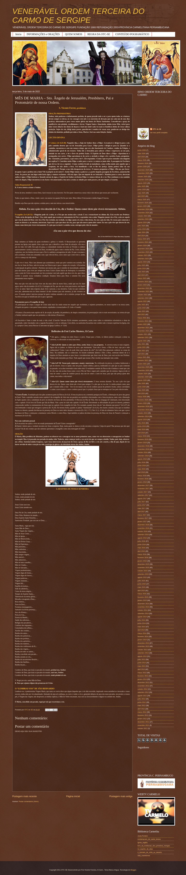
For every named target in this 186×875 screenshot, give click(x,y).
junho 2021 (142, 347)
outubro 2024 (142, 216)
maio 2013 (141, 666)
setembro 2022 (143, 298)
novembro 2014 (143, 607)
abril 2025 (141, 196)
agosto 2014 (142, 617)
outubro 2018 (142, 452)
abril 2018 (141, 472)
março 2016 (142, 554)
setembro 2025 (143, 180)
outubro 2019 (142, 413)
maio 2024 (141, 232)
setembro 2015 (143, 574)
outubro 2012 (142, 689)
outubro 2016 (142, 531)
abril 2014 (141, 630)
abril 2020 (141, 393)
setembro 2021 (143, 337)
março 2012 (142, 712)
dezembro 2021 (143, 328)
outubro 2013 (142, 650)
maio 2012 (141, 705)
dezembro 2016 (143, 525)
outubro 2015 (142, 571)
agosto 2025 (142, 183)
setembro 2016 (143, 535)
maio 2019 (141, 429)
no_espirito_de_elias (145, 849)
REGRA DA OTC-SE (98, 34)
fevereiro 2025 (143, 203)
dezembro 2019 (143, 406)
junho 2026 (142, 150)
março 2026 (142, 160)
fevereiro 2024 (143, 242)
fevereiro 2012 (143, 715)
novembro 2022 (143, 291)
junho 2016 (142, 544)
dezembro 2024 (143, 209)
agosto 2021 (142, 341)
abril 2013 (141, 669)
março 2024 (142, 239)
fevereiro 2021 (143, 360)
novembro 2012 (143, 686)
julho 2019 (141, 423)
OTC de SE (157, 129)
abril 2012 (141, 709)
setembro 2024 (143, 219)
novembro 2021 (143, 331)
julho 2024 (141, 226)
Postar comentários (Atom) (28, 801)
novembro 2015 (143, 567)
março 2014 (142, 633)
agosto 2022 (142, 301)
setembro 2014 (143, 613)
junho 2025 (142, 190)
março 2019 (142, 436)
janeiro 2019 (142, 443)
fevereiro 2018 (143, 479)
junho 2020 (142, 387)
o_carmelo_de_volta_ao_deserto (150, 852)
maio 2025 (141, 193)
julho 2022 (141, 305)
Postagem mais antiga (120, 796)
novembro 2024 (143, 213)
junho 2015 (142, 584)
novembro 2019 (143, 410)
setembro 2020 (143, 377)
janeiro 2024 (142, 245)
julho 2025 (141, 186)
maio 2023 (141, 272)
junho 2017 (142, 505)
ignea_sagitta (143, 842)
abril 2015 (141, 590)
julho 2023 (141, 265)
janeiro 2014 (142, 640)
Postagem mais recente (24, 796)
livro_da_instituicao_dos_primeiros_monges (154, 846)
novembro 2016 (143, 528)
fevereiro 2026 (143, 163)
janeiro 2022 (142, 324)
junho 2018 (142, 466)
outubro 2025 (142, 176)
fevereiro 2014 (143, 636)
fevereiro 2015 (143, 597)
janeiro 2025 (142, 206)
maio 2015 (141, 587)
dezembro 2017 (143, 485)
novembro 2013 (143, 646)
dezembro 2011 (143, 722)
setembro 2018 (143, 456)
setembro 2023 (143, 259)
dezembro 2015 (143, 564)
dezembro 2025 (143, 170)
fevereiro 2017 (143, 518)
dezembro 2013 (143, 643)
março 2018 (142, 476)
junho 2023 (142, 268)
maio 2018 (141, 469)
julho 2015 (141, 581)
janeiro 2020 (142, 403)
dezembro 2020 (143, 367)
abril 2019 (141, 433)
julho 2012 (141, 699)
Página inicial (73, 796)
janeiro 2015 (142, 600)
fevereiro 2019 (143, 439)
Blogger (133, 870)
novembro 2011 (143, 725)
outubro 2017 (142, 492)
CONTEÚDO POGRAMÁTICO (132, 34)
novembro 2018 (143, 449)
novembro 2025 (143, 173)
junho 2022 (142, 308)
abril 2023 (141, 275)
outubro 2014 (142, 610)
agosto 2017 (142, 499)
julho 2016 (141, 541)
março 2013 (142, 673)
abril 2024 (141, 236)
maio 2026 (141, 153)
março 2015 (142, 594)
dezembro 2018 (143, 446)
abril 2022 (141, 314)
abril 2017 (141, 512)
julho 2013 (141, 659)
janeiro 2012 (142, 719)
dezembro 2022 (143, 288)
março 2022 (142, 318)
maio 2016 (141, 548)
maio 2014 (141, 627)
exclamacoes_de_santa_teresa (149, 839)
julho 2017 (141, 502)
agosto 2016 (142, 538)
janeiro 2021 (142, 364)
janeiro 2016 (142, 561)
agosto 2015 (142, 577)
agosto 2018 (142, 459)
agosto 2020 (142, 380)
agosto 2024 (142, 222)
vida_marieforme (144, 856)
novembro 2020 (143, 370)
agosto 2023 (142, 262)
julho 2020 (141, 383)
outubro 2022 (142, 295)
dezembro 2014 (143, 604)
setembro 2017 (143, 495)
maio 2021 (141, 351)
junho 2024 (142, 229)
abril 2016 (141, 551)
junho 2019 (142, 426)
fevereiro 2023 (143, 282)
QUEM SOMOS (73, 34)
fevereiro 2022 (143, 321)
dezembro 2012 (143, 682)
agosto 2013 (142, 656)
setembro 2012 (143, 692)
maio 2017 (141, 508)
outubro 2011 (142, 728)
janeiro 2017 (142, 521)
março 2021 (142, 357)
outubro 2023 (142, 255)
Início (18, 34)
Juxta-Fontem (143, 836)
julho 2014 (141, 620)
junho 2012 (142, 702)
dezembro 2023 (143, 249)
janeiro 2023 (142, 285)
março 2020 (142, 397)
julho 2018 (141, 462)
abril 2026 (141, 157)
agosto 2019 (142, 420)
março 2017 (142, 515)
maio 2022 (141, 311)
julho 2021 (141, 344)
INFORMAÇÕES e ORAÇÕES (43, 34)
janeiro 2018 (142, 482)
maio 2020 (141, 390)
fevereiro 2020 (143, 400)
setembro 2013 (143, 653)
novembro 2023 (143, 252)
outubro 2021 (142, 334)
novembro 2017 (143, 489)
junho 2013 (142, 663)
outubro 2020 (142, 374)
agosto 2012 (142, 696)
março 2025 (142, 199)
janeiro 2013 (142, 679)
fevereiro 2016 (143, 558)
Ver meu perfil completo (159, 133)
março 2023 (142, 278)
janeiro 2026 (142, 167)
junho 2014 (142, 623)
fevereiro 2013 (143, 676)
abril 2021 (141, 354)
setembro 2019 (143, 416)
